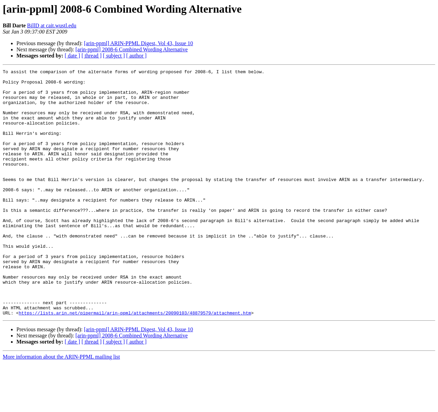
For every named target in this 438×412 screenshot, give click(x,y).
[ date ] (72, 56)
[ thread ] (91, 56)
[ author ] (136, 56)
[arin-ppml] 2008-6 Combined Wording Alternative (131, 49)
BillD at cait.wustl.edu (51, 25)
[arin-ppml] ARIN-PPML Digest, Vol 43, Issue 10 (138, 43)
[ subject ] (114, 56)
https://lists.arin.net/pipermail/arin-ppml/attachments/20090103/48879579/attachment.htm (135, 362)
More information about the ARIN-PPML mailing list (61, 406)
